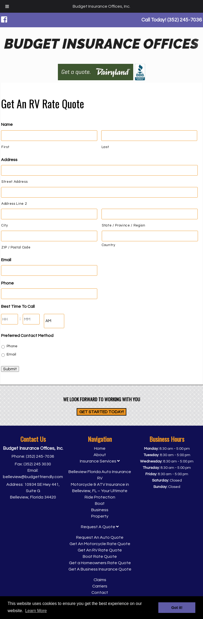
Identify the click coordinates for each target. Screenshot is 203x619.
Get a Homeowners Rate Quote (100, 563)
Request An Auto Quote (99, 537)
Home (99, 448)
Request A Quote (100, 527)
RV (100, 478)
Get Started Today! (101, 412)
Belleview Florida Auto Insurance (99, 472)
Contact (99, 592)
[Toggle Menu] (7, 6)
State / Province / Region (123, 225)
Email (6, 260)
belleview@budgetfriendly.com (33, 477)
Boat (100, 503)
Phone (7, 283)
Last (105, 147)
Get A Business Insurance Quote (99, 569)
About (100, 455)
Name (7, 124)
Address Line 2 (14, 204)
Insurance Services (100, 461)
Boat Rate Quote (100, 556)
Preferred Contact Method (27, 335)
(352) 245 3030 (37, 464)
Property (99, 516)
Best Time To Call (18, 306)
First (5, 147)
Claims (100, 580)
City (4, 225)
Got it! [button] (176, 607)
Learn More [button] (36, 610)
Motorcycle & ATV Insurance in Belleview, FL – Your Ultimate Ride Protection (100, 490)
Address (9, 160)
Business (99, 510)
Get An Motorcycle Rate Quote (100, 544)
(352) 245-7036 (40, 456)
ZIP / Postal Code (15, 247)
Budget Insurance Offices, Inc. (101, 6)
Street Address (14, 182)
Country (108, 245)
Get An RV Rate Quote (100, 550)
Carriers (99, 586)
